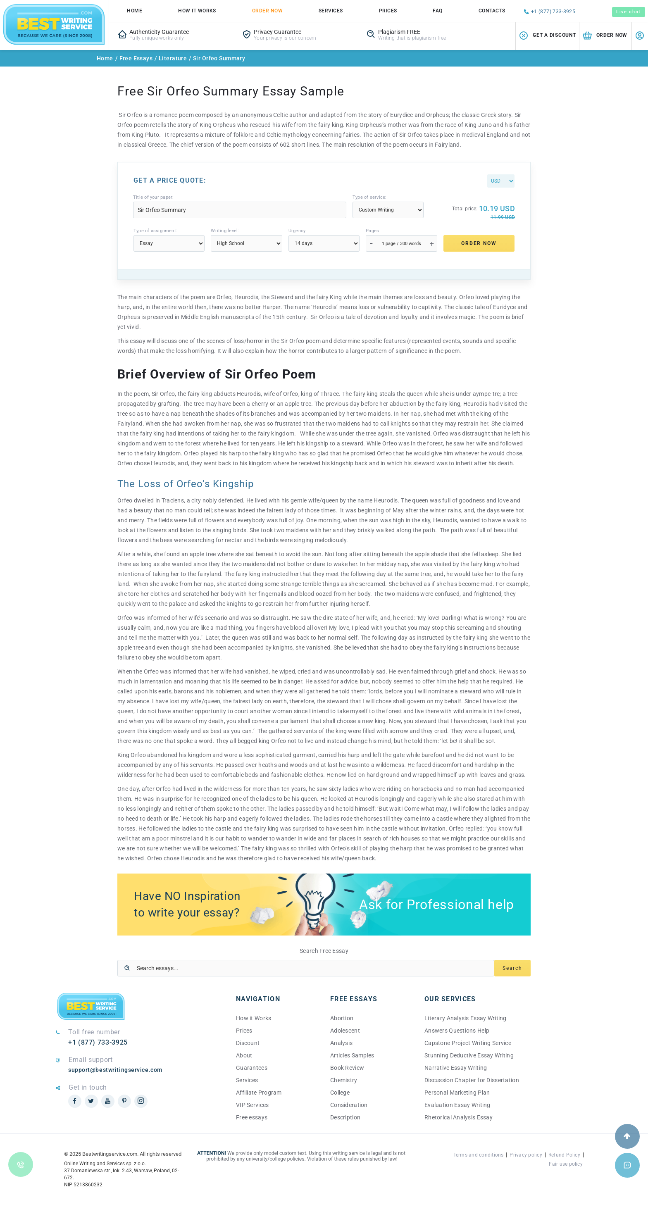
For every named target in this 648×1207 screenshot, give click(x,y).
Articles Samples (352, 1055)
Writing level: (225, 230)
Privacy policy (526, 1155)
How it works (197, 11)
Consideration (349, 1105)
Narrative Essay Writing (455, 1067)
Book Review (347, 1067)
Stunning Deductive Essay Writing (469, 1055)
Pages (372, 230)
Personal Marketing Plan (457, 1092)
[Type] (388, 210)
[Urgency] (324, 243)
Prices (388, 11)
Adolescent (345, 1030)
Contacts (492, 11)
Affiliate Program (259, 1092)
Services (331, 11)
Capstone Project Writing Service (467, 1043)
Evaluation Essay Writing (457, 1105)
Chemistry (343, 1080)
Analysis (341, 1043)
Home (134, 11)
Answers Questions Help (456, 1030)
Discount (248, 1043)
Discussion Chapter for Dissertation (471, 1080)
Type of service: (370, 197)
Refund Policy (564, 1155)
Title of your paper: (153, 197)
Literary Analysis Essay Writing (465, 1018)
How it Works (253, 1018)
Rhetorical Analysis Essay (458, 1117)
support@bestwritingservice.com (115, 1070)
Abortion (341, 1018)
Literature (173, 58)
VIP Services (252, 1105)
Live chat (628, 11)
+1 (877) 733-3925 (553, 11)
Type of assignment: (155, 230)
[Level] (246, 243)
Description (345, 1117)
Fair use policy (566, 1164)
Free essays (251, 1117)
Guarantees (251, 1067)
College (340, 1092)
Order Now (267, 11)
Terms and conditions (478, 1155)
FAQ (437, 11)
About (244, 1055)
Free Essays (136, 58)
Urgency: (297, 230)
